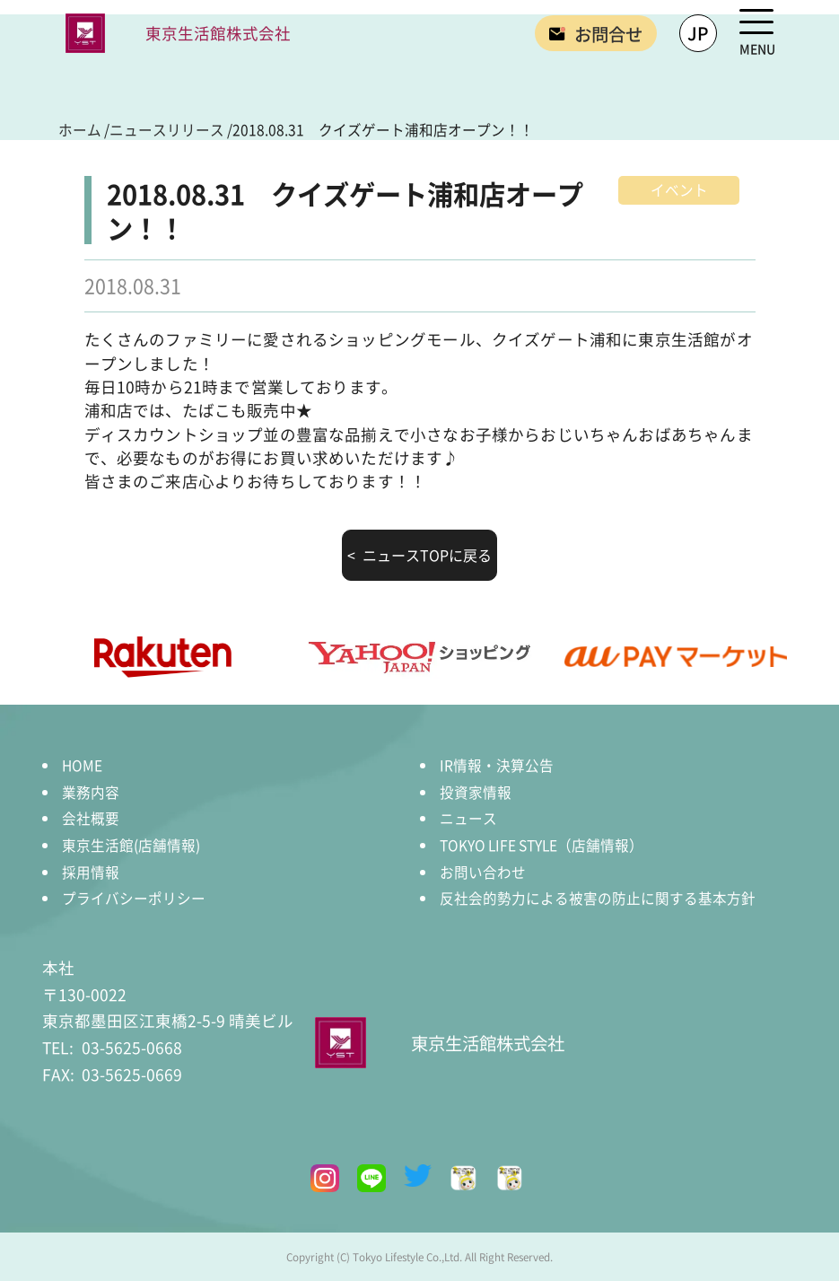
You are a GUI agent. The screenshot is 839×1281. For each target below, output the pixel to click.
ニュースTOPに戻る (425, 555)
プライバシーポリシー (133, 898)
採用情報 (90, 872)
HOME (82, 765)
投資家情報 (475, 792)
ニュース (468, 818)
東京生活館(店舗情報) (131, 845)
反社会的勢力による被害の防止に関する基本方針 (598, 898)
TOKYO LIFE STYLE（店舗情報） (541, 845)
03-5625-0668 (112, 1047)
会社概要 (90, 818)
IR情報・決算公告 (497, 765)
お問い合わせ (483, 872)
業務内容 (90, 792)
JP (698, 33)
